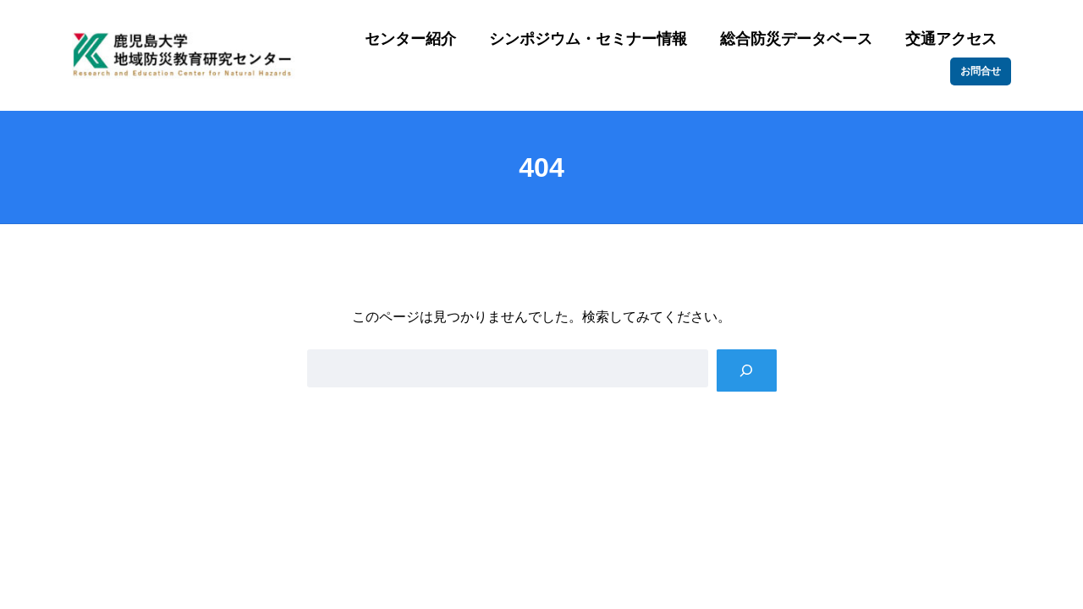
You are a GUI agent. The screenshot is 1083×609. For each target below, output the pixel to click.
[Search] (747, 370)
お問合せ (980, 71)
